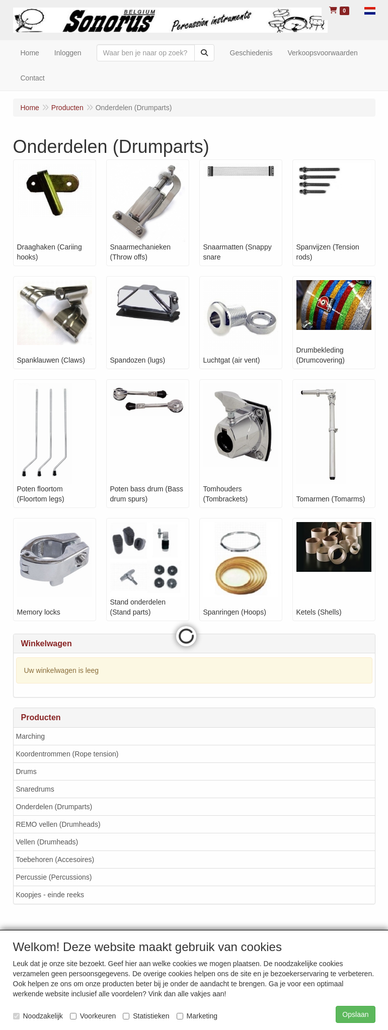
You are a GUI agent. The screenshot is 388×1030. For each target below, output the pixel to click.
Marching (30, 736)
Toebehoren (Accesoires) (55, 859)
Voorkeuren (93, 1016)
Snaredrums (35, 789)
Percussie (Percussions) (54, 877)
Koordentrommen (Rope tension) (67, 754)
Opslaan (355, 1014)
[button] (370, 10)
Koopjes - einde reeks (50, 895)
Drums (26, 771)
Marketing (197, 1016)
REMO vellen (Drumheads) (58, 824)
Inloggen (68, 53)
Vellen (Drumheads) (47, 842)
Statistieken (146, 1016)
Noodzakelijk (38, 1016)
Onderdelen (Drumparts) (54, 807)
